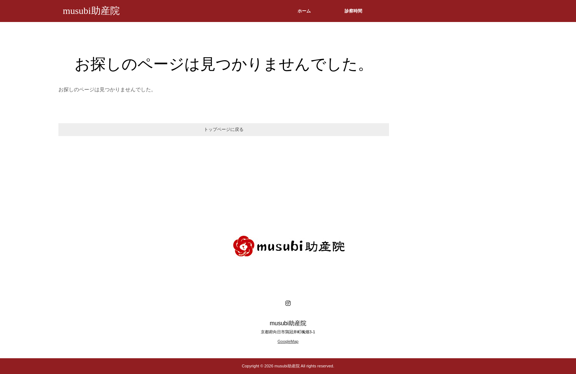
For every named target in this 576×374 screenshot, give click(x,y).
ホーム (304, 11)
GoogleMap (288, 341)
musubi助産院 (91, 11)
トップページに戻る (224, 129)
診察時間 (353, 11)
